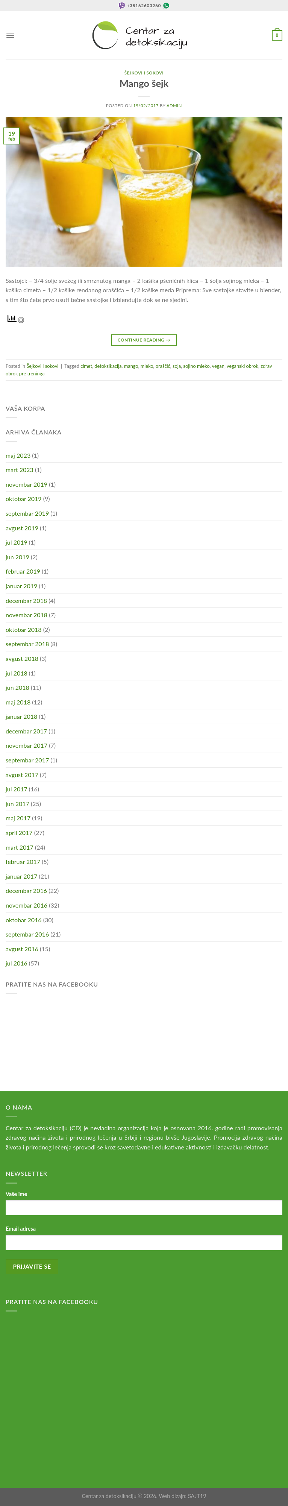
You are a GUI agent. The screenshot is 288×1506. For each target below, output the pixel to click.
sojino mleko (196, 366)
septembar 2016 (27, 934)
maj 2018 (18, 702)
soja (177, 366)
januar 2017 (21, 876)
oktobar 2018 (24, 629)
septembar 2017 (27, 760)
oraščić (163, 366)
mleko (147, 366)
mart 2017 (19, 847)
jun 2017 (17, 803)
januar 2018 (21, 716)
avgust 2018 (22, 658)
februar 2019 (23, 571)
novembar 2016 (26, 905)
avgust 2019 (22, 527)
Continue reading (144, 339)
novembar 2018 (26, 614)
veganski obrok (242, 366)
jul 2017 (16, 788)
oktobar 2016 (24, 919)
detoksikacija (107, 366)
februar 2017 (23, 861)
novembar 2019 (26, 484)
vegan (218, 366)
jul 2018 (16, 673)
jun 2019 (17, 556)
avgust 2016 (22, 948)
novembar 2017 (26, 745)
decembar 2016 (26, 890)
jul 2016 (16, 963)
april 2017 (19, 832)
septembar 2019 (27, 513)
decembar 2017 (26, 731)
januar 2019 (21, 585)
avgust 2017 (22, 774)
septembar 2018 (27, 643)
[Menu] (10, 35)
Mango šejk (144, 83)
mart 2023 (19, 469)
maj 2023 (18, 455)
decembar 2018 (26, 600)
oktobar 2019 (24, 498)
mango (131, 366)
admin (174, 105)
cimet (86, 366)
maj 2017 (18, 817)
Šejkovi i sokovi (144, 72)
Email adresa (21, 1228)
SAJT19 (197, 1496)
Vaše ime (16, 1194)
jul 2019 (16, 542)
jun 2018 (17, 687)
